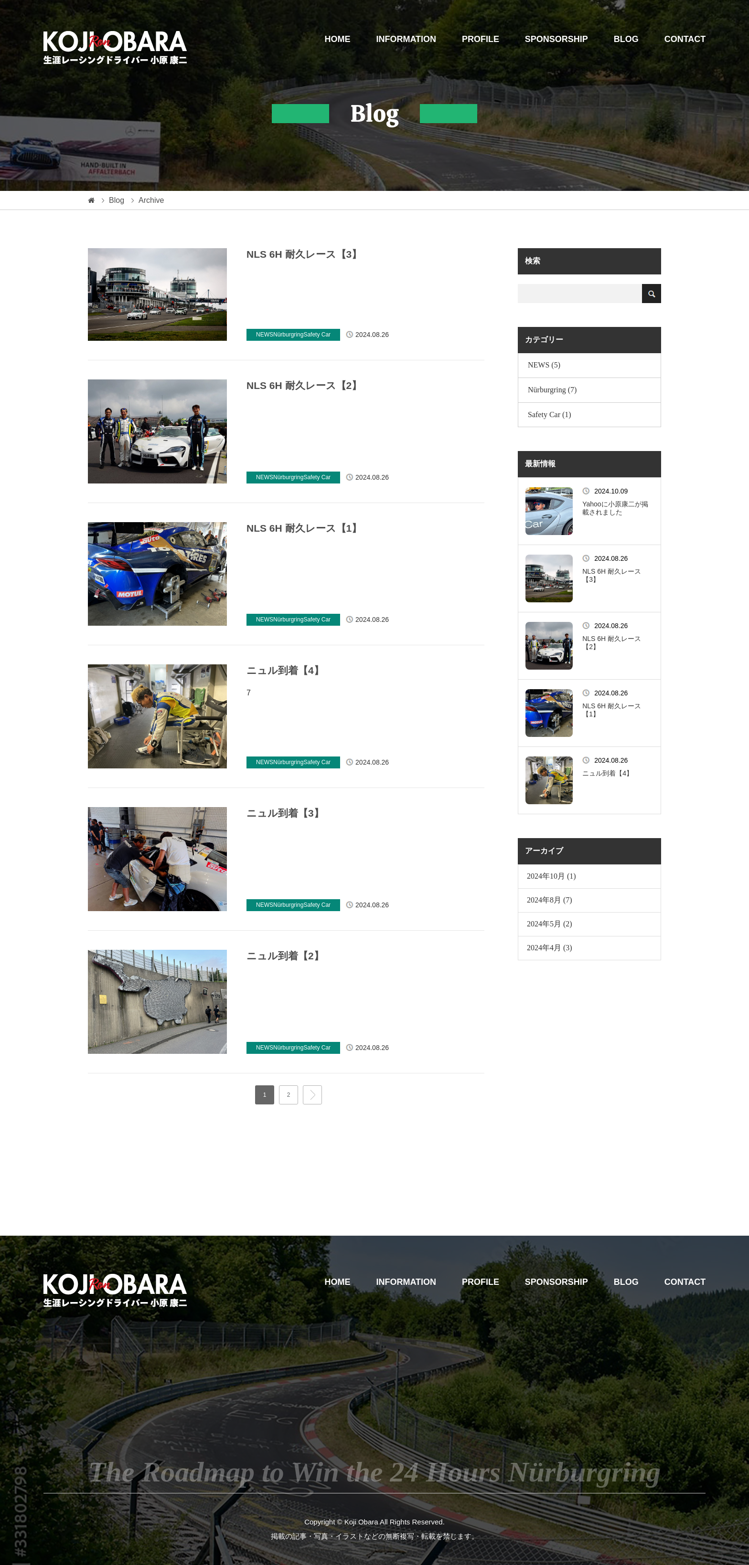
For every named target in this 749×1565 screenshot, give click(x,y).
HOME (338, 39)
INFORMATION (406, 39)
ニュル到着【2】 (285, 955)
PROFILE (480, 39)
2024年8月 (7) (549, 900)
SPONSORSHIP (556, 39)
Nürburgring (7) (552, 390)
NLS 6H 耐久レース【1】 (304, 528)
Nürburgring (288, 334)
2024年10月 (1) (551, 876)
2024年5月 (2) (549, 924)
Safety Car (317, 334)
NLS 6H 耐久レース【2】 (304, 385)
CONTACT (685, 39)
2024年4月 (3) (549, 948)
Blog (116, 200)
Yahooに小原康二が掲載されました (615, 508)
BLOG (626, 39)
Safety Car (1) (549, 414)
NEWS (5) (544, 365)
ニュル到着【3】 (285, 813)
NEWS (264, 334)
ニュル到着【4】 (285, 670)
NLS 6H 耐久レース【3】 (304, 254)
